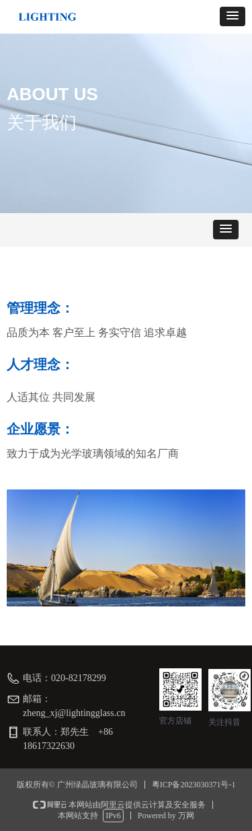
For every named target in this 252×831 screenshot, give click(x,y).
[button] (232, 16)
